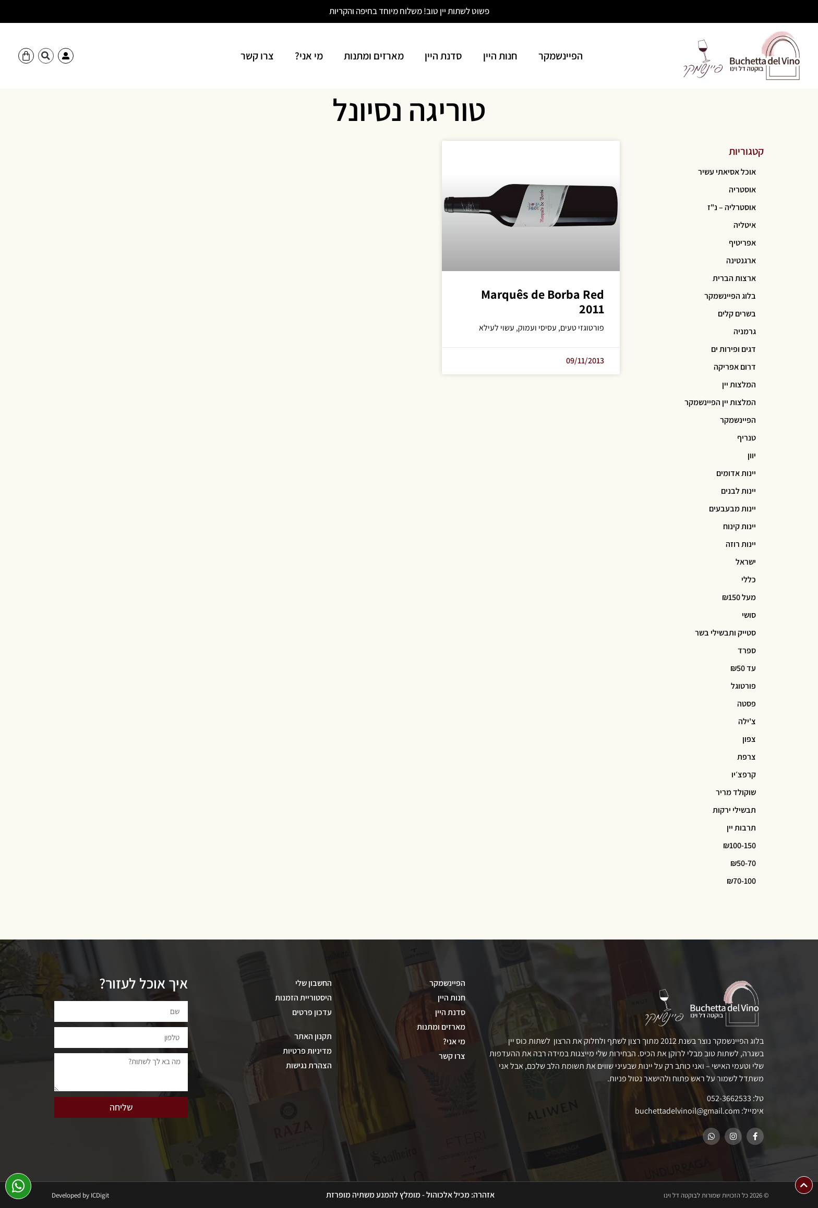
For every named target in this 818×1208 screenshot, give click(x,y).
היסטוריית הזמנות (303, 997)
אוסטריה (742, 189)
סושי (749, 614)
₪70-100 (741, 880)
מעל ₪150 (739, 597)
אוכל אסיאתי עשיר (727, 171)
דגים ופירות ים (733, 349)
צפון (749, 739)
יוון (752, 455)
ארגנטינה (741, 260)
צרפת (746, 756)
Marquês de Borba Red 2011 (542, 302)
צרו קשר (257, 56)
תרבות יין (741, 827)
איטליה (744, 224)
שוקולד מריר (736, 792)
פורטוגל (743, 685)
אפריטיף (742, 242)
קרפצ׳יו (743, 774)
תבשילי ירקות (734, 809)
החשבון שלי (313, 983)
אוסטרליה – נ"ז (731, 207)
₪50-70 (743, 863)
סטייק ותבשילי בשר (725, 632)
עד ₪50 (743, 668)
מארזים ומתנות (374, 56)
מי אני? (309, 56)
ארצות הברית (734, 278)
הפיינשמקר (560, 56)
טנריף (746, 437)
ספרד (747, 650)
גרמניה (744, 331)
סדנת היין (443, 56)
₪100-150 (739, 845)
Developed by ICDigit (80, 1195)
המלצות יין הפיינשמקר (720, 402)
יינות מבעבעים (732, 508)
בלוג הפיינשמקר (730, 295)
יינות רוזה (741, 544)
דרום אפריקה (735, 366)
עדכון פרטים (312, 1012)
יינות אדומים (736, 473)
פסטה (746, 703)
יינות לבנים (738, 490)
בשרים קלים (737, 313)
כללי (748, 579)
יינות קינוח (739, 526)
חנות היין (500, 56)
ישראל (746, 561)
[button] (46, 56)
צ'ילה (747, 721)
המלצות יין (739, 384)
